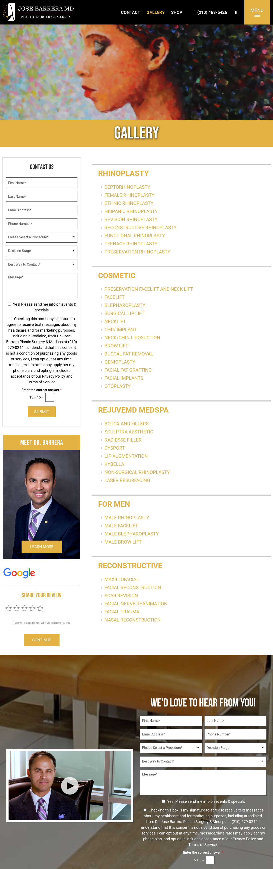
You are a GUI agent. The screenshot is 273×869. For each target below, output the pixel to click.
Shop (176, 12)
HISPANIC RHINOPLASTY (131, 211)
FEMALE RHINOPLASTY (129, 195)
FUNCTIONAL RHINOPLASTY (135, 235)
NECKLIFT (115, 321)
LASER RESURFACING (127, 480)
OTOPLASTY (118, 386)
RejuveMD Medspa (133, 410)
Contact (130, 12)
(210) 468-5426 (209, 12)
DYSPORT (115, 448)
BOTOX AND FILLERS (127, 423)
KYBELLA (114, 464)
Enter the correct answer (42, 390)
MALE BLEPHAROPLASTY (132, 534)
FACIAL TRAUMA (122, 611)
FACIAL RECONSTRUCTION (133, 587)
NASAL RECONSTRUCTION (133, 620)
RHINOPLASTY (123, 173)
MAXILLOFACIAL (122, 579)
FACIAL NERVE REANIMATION (136, 603)
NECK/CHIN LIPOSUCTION (132, 337)
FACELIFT (115, 297)
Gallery (156, 12)
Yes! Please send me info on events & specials (206, 801)
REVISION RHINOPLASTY (131, 219)
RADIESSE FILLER (123, 440)
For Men (114, 504)
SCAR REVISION (121, 595)
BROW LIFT (116, 345)
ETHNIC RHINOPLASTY (129, 203)
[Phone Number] (41, 223)
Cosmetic (116, 275)
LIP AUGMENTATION (126, 456)
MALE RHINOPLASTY (127, 517)
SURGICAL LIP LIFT (124, 313)
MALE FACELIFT (121, 525)
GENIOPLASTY (120, 362)
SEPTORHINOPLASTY (127, 187)
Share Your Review (41, 595)
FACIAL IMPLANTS (124, 378)
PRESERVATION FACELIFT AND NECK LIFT (149, 289)
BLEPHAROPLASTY (125, 305)
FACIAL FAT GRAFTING (128, 370)
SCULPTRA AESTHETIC (129, 431)
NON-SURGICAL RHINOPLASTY (137, 472)
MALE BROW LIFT (123, 542)
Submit (41, 411)
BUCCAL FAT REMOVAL (129, 354)
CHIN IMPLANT (121, 329)
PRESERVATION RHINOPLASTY (137, 252)
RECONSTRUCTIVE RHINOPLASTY (140, 227)
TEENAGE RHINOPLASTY (131, 243)
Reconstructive (130, 565)
